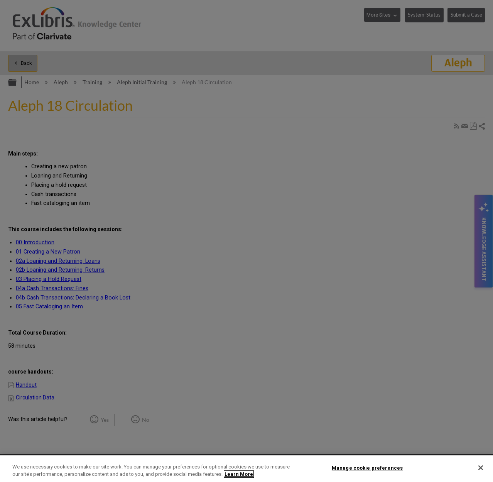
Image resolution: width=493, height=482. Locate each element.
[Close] (480, 467)
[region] (246, 468)
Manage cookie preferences (367, 468)
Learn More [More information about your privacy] (239, 474)
